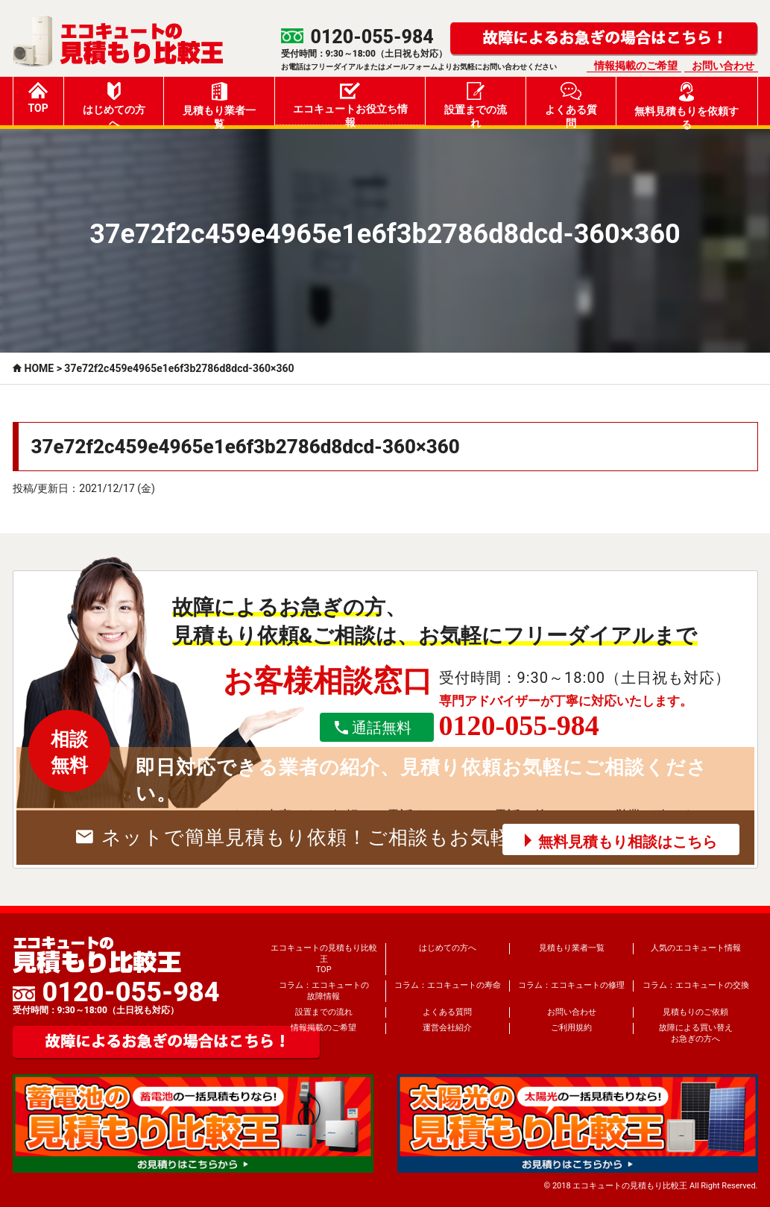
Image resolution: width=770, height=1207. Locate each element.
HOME (39, 368)
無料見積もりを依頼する (686, 103)
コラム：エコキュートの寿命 (447, 985)
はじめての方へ (114, 103)
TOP (38, 98)
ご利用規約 (571, 1028)
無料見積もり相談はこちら (627, 842)
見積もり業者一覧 (219, 103)
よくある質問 (571, 103)
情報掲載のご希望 (636, 66)
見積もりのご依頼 (695, 1012)
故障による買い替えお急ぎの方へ (696, 1033)
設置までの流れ (475, 103)
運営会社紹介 (447, 1028)
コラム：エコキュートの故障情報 (324, 990)
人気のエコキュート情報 (696, 948)
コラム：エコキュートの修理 (571, 985)
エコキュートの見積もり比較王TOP (324, 958)
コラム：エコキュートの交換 (696, 985)
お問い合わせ (723, 66)
